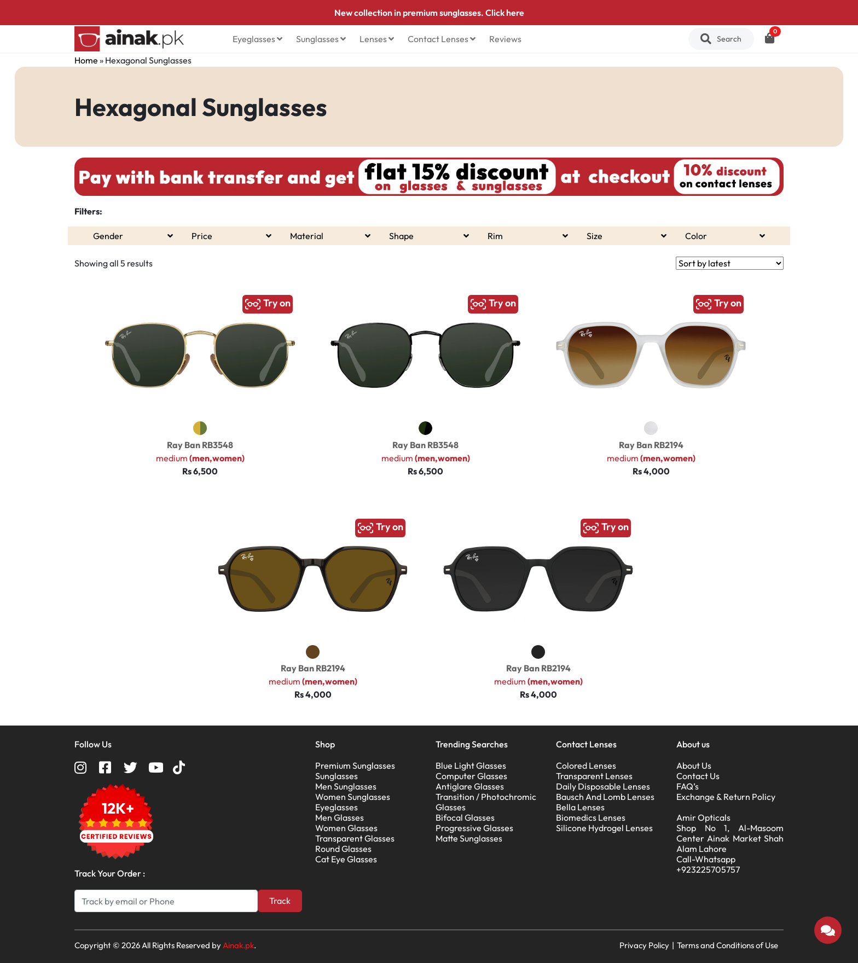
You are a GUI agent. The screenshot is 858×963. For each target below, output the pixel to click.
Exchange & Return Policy (725, 796)
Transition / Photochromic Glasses (486, 802)
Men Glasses (339, 817)
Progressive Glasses (474, 827)
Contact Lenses (442, 38)
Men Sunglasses (345, 786)
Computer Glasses (471, 775)
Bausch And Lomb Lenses (605, 796)
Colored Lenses (586, 765)
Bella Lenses (580, 807)
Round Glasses (343, 848)
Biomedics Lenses (590, 817)
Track (280, 900)
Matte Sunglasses (469, 838)
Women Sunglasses (352, 796)
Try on (268, 304)
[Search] (166, 901)
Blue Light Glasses (471, 765)
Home (86, 60)
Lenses (377, 38)
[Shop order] (730, 263)
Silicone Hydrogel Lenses (604, 827)
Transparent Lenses (594, 775)
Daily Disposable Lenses (603, 786)
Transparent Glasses (355, 838)
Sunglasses (321, 38)
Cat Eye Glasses (346, 859)
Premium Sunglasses (355, 765)
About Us (693, 765)
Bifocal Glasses (465, 817)
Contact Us (698, 775)
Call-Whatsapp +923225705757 (708, 864)
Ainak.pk (238, 945)
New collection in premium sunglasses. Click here (429, 12)
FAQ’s (687, 786)
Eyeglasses (257, 38)
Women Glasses (346, 827)
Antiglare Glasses (470, 786)
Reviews (505, 38)
